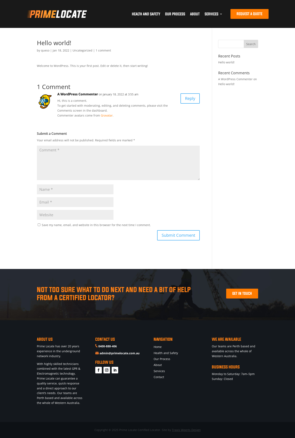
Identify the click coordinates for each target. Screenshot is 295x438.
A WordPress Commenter (77, 94)
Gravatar (107, 115)
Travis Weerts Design (186, 430)
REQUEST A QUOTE (249, 14)
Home (158, 347)
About (195, 14)
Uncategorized (82, 50)
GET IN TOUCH (242, 293)
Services (211, 14)
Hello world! (226, 62)
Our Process (175, 14)
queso (45, 50)
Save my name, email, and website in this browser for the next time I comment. (96, 225)
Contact (159, 377)
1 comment (103, 50)
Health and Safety (146, 14)
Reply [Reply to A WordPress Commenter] (190, 98)
